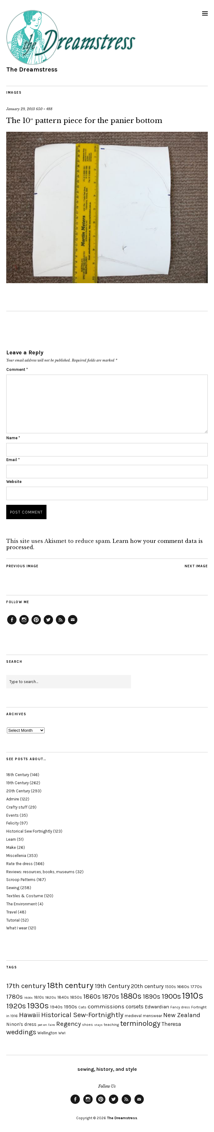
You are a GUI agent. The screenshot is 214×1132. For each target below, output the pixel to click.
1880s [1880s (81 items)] (131, 996)
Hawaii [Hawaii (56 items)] (29, 1015)
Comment (17, 369)
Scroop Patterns (21, 879)
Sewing (12, 887)
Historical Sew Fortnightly (29, 831)
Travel (11, 912)
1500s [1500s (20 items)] (170, 986)
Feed (126, 1103)
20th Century (18, 791)
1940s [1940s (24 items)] (56, 1007)
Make (11, 847)
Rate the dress (19, 863)
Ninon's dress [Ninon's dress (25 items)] (21, 1024)
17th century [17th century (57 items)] (26, 986)
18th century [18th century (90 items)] (70, 985)
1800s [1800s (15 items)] (28, 998)
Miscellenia (16, 855)
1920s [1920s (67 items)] (16, 1006)
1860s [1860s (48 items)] (92, 996)
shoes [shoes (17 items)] (87, 1024)
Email (13, 459)
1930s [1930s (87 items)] (38, 1006)
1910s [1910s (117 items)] (192, 995)
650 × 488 (44, 109)
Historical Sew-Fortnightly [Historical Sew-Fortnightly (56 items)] (82, 1015)
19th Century (17, 782)
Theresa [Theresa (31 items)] (171, 1024)
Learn (11, 839)
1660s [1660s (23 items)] (183, 986)
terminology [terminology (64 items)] (140, 1023)
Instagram (88, 1103)
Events (12, 815)
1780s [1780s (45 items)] (14, 996)
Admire (12, 799)
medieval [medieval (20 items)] (133, 1015)
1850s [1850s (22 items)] (76, 997)
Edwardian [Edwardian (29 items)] (157, 1007)
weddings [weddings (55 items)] (21, 1032)
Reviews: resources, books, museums (40, 871)
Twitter (113, 1103)
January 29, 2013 (20, 109)
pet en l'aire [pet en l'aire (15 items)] (46, 1025)
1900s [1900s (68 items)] (171, 996)
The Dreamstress (31, 69)
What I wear (16, 928)
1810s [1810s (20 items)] (39, 997)
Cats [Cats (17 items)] (82, 1007)
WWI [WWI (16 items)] (62, 1033)
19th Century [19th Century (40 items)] (112, 986)
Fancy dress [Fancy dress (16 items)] (180, 1007)
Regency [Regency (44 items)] (68, 1023)
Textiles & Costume (24, 895)
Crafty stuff (16, 807)
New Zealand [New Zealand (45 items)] (181, 1015)
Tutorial (13, 920)
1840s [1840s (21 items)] (63, 997)
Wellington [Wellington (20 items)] (47, 1033)
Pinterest (100, 1103)
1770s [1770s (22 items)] (196, 986)
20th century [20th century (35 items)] (147, 986)
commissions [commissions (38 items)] (106, 1006)
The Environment (21, 904)
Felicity (12, 823)
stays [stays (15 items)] (98, 1025)
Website (14, 481)
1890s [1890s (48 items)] (151, 996)
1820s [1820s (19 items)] (50, 997)
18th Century (17, 774)
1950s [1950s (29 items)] (70, 1007)
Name (13, 438)
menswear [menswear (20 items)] (152, 1015)
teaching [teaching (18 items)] (111, 1024)
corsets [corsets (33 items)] (134, 1006)
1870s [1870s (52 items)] (110, 996)
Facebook (75, 1103)
